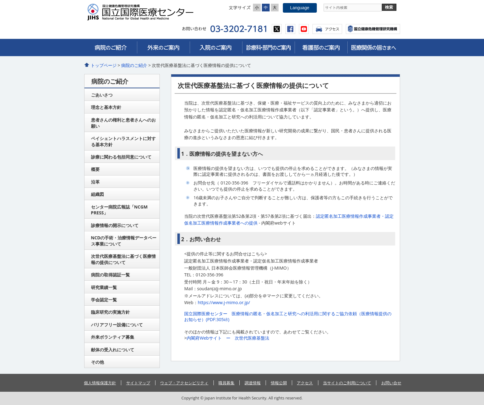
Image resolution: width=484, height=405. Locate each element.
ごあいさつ (102, 95)
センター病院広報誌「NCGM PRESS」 (119, 210)
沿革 (95, 182)
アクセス (327, 29)
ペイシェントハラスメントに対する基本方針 (123, 141)
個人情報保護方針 (100, 383)
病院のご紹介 (110, 47)
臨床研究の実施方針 (110, 312)
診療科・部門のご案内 (268, 47)
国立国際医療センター (142, 12)
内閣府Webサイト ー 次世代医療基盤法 (228, 338)
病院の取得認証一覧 (110, 275)
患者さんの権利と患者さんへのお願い (123, 123)
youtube (304, 29)
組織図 (97, 194)
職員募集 (226, 383)
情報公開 (279, 383)
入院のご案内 (216, 47)
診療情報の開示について (115, 225)
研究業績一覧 (104, 287)
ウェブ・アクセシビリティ (184, 383)
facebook (290, 29)
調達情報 (253, 383)
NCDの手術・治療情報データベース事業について (124, 241)
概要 (95, 169)
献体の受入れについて (112, 350)
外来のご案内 (163, 47)
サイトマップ (138, 383)
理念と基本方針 (106, 107)
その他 (97, 362)
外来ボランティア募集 (112, 337)
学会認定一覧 (104, 300)
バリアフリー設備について (117, 325)
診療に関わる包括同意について (121, 157)
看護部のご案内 (321, 47)
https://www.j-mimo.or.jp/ (224, 302)
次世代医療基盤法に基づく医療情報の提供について (123, 259)
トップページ (104, 65)
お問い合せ (391, 383)
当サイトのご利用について (347, 383)
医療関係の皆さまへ (373, 47)
